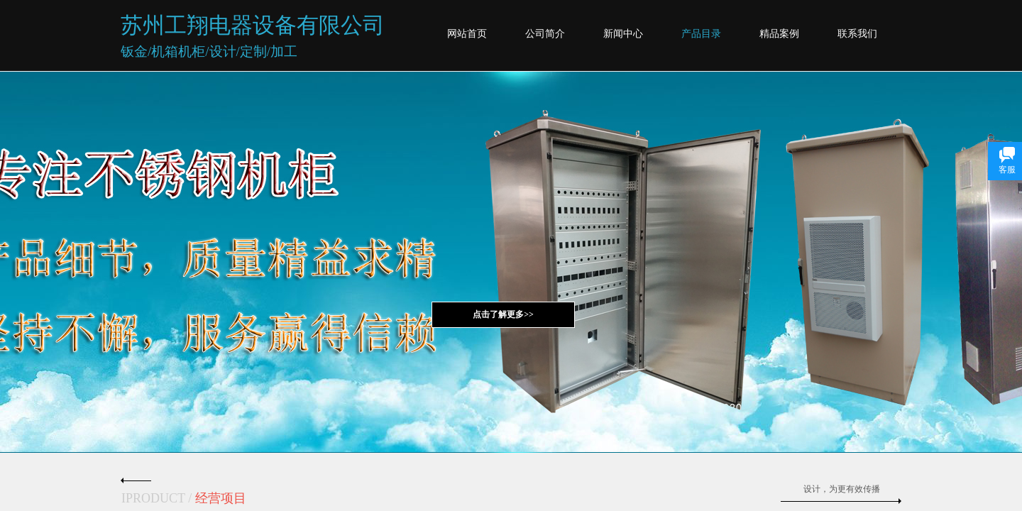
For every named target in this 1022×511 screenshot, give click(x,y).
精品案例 (779, 33)
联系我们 (857, 33)
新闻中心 (623, 33)
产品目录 (701, 33)
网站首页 (467, 33)
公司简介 (545, 33)
